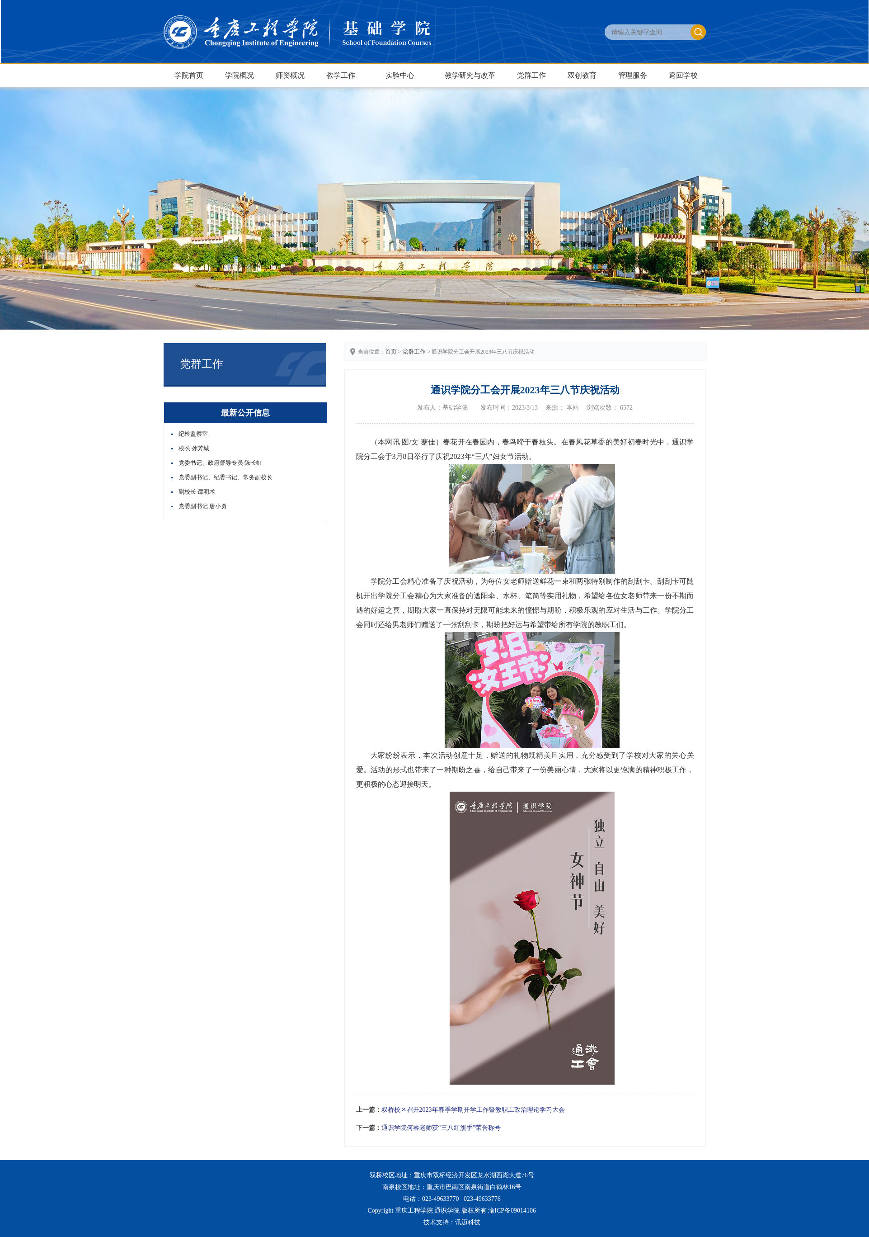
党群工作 (531, 75)
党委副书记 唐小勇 (202, 506)
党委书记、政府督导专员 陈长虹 (220, 462)
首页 (391, 351)
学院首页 (188, 75)
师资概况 (290, 75)
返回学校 (683, 75)
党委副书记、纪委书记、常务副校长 (225, 477)
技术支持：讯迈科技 (451, 1222)
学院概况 (239, 75)
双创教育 (582, 75)
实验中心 (399, 75)
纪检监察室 (193, 433)
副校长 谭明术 (196, 491)
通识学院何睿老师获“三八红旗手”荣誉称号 (441, 1127)
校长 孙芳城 (193, 448)
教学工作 (340, 75)
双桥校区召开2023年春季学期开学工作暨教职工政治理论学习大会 (473, 1109)
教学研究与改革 (470, 75)
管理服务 (632, 75)
